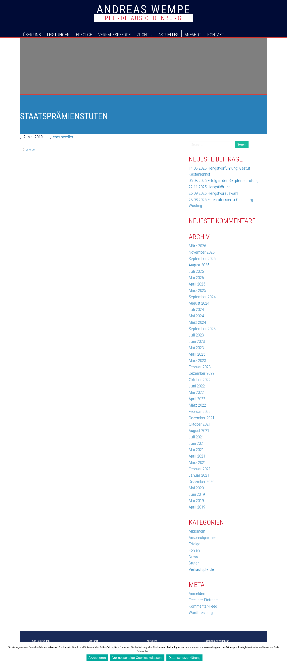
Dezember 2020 (201, 481)
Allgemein (197, 531)
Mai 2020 (196, 488)
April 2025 (197, 284)
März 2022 (197, 405)
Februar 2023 (200, 367)
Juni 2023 (197, 341)
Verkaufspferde (114, 34)
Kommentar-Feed (203, 606)
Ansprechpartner (202, 537)
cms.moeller (63, 137)
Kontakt (215, 34)
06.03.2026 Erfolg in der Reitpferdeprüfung (223, 180)
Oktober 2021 (200, 424)
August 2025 (199, 265)
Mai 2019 (196, 500)
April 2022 (197, 398)
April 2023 (197, 354)
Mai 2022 (196, 392)
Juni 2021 (197, 443)
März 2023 (197, 360)
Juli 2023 (196, 335)
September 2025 (202, 258)
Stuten (194, 563)
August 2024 (199, 303)
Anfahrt (193, 34)
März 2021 (197, 462)
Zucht (144, 34)
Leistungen (58, 34)
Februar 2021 (200, 468)
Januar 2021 (199, 475)
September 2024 (202, 296)
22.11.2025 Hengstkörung (210, 187)
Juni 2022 (197, 386)
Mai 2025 (196, 277)
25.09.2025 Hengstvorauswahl (213, 193)
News (193, 556)
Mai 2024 (196, 316)
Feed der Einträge (203, 600)
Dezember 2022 (201, 373)
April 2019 (197, 507)
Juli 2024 (196, 309)
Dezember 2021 (201, 418)
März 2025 (197, 290)
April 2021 (197, 456)
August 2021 (199, 430)
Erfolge (84, 34)
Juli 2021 (196, 437)
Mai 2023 (196, 347)
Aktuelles (168, 34)
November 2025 (202, 252)
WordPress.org (201, 612)
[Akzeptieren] (282, 653)
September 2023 (202, 328)
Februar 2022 (200, 411)
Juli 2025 (196, 271)
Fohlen (194, 550)
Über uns (32, 34)
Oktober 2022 (200, 379)
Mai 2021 (196, 449)
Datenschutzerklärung (216, 641)
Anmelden (197, 593)
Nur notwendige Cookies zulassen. (137, 657)
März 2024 (197, 322)
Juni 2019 (197, 494)
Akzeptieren (97, 657)
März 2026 (197, 245)
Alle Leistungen (41, 641)
